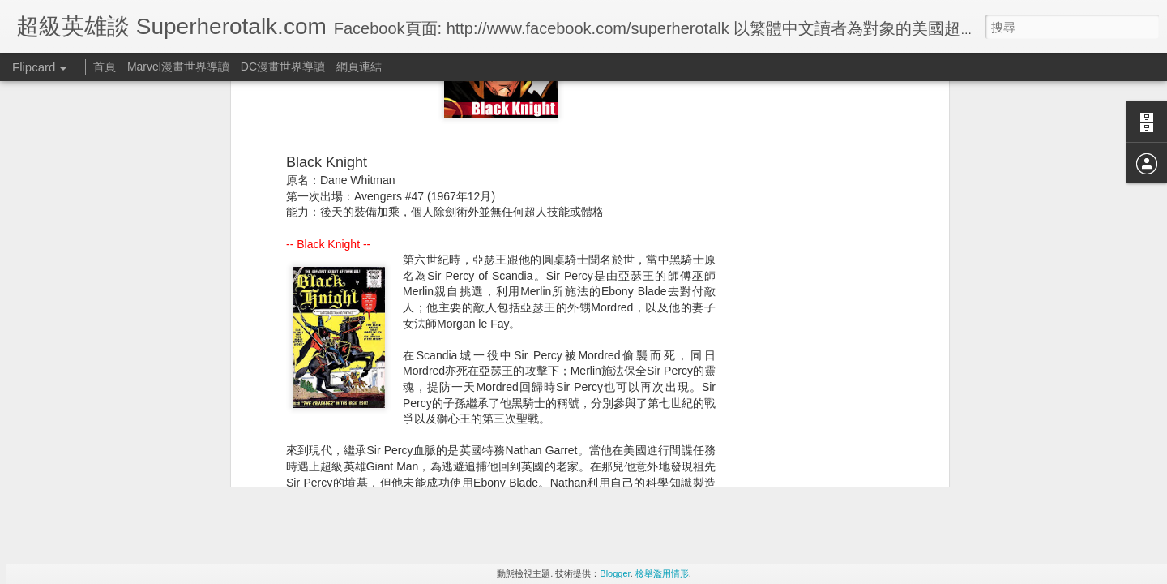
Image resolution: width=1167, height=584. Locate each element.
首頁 (104, 66)
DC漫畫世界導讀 (283, 66)
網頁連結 (359, 66)
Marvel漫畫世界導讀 (178, 66)
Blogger (615, 573)
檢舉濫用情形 (662, 573)
